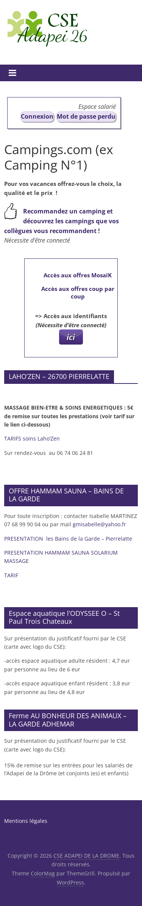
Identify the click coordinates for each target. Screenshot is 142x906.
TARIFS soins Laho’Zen (32, 438)
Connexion (37, 116)
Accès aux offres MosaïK (78, 275)
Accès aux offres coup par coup (77, 292)
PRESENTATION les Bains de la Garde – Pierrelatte (69, 538)
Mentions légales (25, 820)
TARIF (11, 575)
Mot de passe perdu (86, 116)
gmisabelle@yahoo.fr (99, 524)
